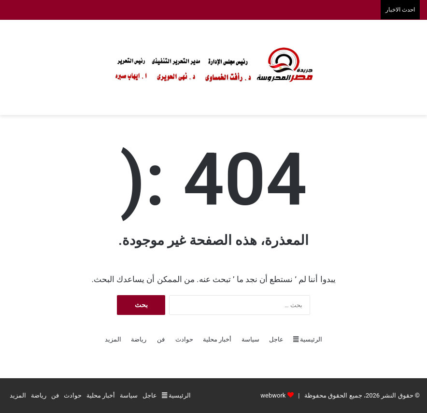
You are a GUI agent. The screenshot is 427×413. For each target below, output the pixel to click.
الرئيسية (307, 339)
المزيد (113, 339)
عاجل (276, 339)
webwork (272, 395)
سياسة (250, 339)
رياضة (138, 339)
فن (161, 339)
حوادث (184, 339)
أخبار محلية (217, 339)
